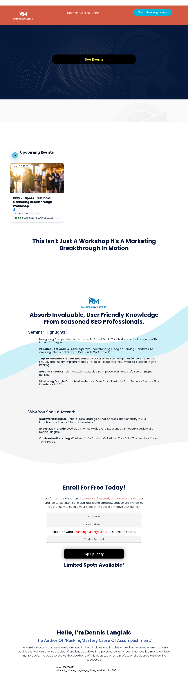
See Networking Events (152, 11)
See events (94, 58)
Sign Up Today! (94, 544)
